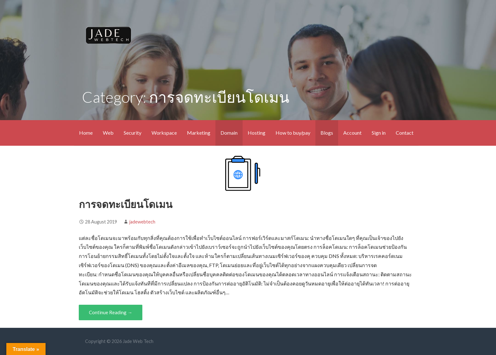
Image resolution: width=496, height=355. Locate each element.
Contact (404, 133)
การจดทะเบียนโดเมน (125, 204)
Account (352, 133)
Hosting (256, 133)
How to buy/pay (293, 133)
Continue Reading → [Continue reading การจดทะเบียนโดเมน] (110, 312)
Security (132, 133)
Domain (229, 133)
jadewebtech (142, 221)
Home (86, 133)
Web (108, 133)
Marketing (198, 133)
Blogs (326, 133)
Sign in (379, 133)
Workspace (164, 133)
